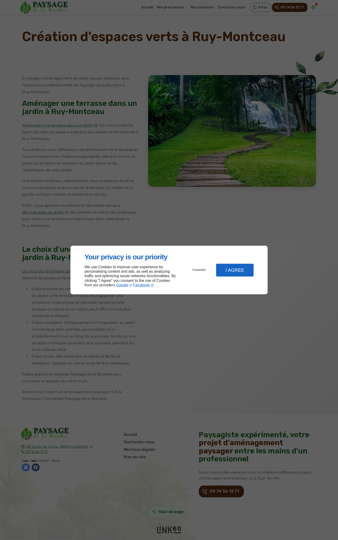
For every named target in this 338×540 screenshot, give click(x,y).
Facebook (141, 285)
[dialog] (169, 270)
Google (122, 285)
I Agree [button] (234, 270)
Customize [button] (199, 270)
